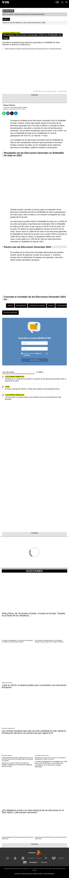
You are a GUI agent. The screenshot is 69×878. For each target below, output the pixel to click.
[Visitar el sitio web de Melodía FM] (25, 862)
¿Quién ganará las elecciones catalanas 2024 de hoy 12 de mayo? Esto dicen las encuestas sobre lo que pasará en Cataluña (17, 759)
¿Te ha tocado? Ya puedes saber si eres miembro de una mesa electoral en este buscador (33, 398)
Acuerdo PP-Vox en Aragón (17, 1)
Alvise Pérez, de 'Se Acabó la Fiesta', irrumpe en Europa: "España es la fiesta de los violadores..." (33, 614)
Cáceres (10, 305)
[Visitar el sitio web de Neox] (23, 858)
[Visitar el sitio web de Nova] (30, 858)
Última (57, 5)
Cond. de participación (48, 873)
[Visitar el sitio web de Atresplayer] (34, 862)
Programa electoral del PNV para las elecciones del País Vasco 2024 (50, 837)
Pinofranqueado (62, 305)
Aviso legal (17, 873)
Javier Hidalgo (41, 1)
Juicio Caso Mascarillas (31, 1)
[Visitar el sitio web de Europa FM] (61, 858)
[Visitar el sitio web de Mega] (38, 858)
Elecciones (34, 571)
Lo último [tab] (39, 372)
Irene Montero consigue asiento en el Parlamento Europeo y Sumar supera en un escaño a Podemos (49, 641)
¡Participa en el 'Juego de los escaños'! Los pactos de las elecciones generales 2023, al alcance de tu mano (35, 380)
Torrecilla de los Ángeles (37, 305)
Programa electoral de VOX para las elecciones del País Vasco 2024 (17, 837)
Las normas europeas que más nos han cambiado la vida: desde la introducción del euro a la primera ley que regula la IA (34, 732)
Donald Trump (56, 1)
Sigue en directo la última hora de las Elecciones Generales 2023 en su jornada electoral (33, 48)
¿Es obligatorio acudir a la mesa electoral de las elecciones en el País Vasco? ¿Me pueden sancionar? (33, 811)
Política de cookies (37, 873)
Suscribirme (34, 360)
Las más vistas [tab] (8, 372)
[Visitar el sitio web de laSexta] (15, 858)
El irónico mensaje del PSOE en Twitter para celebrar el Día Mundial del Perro (32, 389)
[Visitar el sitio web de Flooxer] (44, 862)
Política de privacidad (26, 873)
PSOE (7, 387)
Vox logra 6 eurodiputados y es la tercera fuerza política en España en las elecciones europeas (17, 641)
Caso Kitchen (48, 1)
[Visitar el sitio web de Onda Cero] (54, 858)
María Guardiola (6, 1)
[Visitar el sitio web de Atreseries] (46, 858)
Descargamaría (21, 305)
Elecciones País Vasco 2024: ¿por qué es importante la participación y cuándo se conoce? (50, 758)
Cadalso (51, 305)
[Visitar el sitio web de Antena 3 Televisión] (7, 858)
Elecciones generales (10, 312)
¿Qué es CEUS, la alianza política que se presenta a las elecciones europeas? (34, 686)
